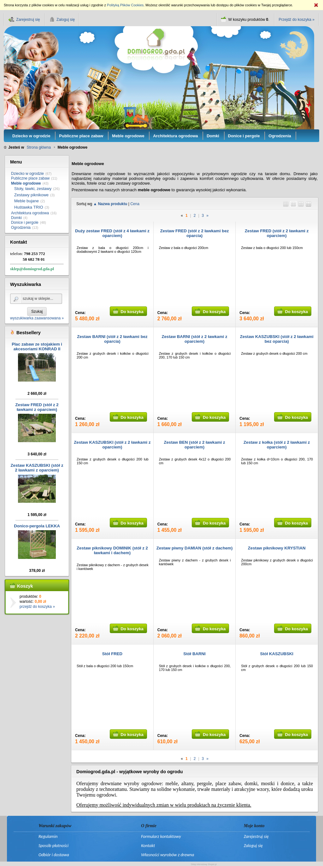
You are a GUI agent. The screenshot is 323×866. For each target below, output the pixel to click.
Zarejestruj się (256, 836)
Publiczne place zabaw (30, 178)
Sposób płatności (53, 845)
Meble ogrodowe (26, 183)
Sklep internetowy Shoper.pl (204, 864)
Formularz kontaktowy (161, 836)
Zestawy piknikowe (31, 195)
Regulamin (47, 836)
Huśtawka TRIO (28, 207)
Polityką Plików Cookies (125, 5)
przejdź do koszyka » (37, 606)
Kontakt (148, 845)
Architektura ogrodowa (30, 213)
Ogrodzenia (21, 227)
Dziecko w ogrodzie (27, 173)
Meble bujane (26, 201)
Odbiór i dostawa (53, 854)
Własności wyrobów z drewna (167, 854)
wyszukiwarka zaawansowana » (37, 318)
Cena (134, 204)
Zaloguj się (253, 845)
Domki (16, 218)
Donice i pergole (24, 222)
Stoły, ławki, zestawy (32, 188)
